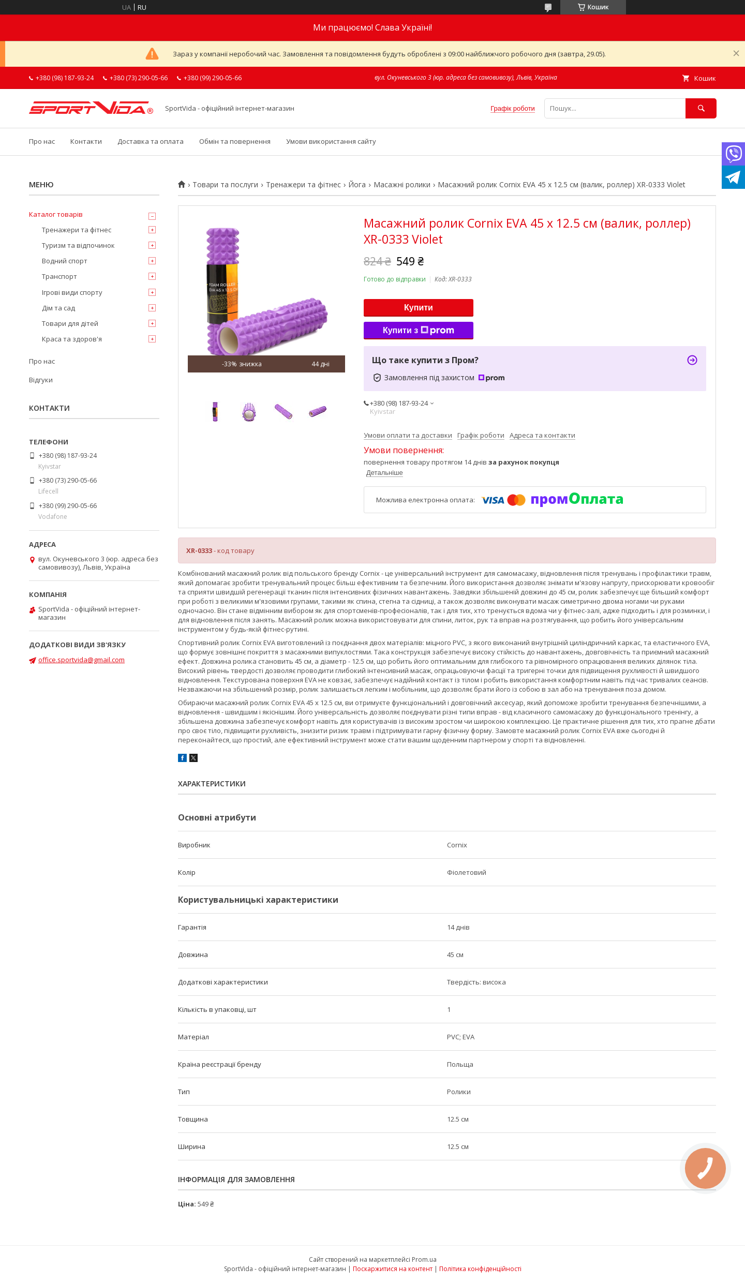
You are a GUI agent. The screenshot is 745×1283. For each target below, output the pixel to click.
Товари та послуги (225, 185)
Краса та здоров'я (72, 339)
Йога (357, 185)
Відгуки (41, 379)
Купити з (418, 330)
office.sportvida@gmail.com (81, 659)
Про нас (42, 141)
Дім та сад (58, 307)
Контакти (86, 141)
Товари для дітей (70, 323)
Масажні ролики (402, 185)
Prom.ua (424, 1259)
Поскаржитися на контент (393, 1268)
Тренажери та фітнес (303, 185)
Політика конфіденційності (480, 1268)
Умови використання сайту (331, 141)
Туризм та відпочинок (78, 245)
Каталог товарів (56, 214)
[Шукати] (701, 108)
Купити (418, 307)
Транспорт (59, 276)
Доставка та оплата (150, 141)
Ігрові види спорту (72, 292)
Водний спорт (64, 260)
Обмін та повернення (235, 141)
